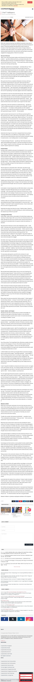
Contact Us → (3, 640)
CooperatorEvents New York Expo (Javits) (8, 663)
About (2, 629)
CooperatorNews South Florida (6, 653)
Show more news (17, 566)
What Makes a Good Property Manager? (17, 596)
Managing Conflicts (5, 600)
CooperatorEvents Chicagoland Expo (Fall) (8, 669)
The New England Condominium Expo (7, 667)
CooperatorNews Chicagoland (6, 645)
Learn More (15, 5)
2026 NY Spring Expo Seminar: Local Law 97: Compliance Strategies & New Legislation (16, 579)
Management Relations (29, 17)
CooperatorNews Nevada (5, 647)
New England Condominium (6, 655)
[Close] (29, 2)
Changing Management (9, 609)
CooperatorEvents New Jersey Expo (7, 665)
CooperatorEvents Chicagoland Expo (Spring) (9, 671)
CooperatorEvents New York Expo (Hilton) (8, 661)
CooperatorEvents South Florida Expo (7, 673)
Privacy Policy (9, 680)
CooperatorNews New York (6, 651)
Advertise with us (3, 680)
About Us (2, 679)
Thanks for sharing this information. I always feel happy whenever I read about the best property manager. (16, 598)
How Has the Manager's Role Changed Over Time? (17, 591)
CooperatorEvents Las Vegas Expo (7, 675)
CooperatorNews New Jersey (6, 649)
